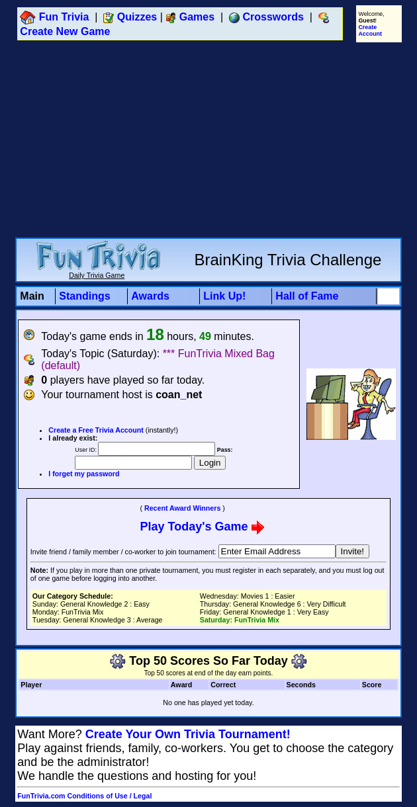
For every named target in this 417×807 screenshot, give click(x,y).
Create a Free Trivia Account (96, 430)
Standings (84, 296)
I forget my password (83, 474)
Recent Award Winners (182, 508)
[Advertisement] (211, 139)
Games (196, 16)
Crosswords (273, 16)
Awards (150, 296)
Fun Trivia (64, 16)
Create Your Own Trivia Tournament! (188, 734)
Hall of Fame (306, 296)
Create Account (370, 30)
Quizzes (137, 16)
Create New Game (65, 31)
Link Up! (224, 296)
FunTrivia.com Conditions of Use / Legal (84, 796)
